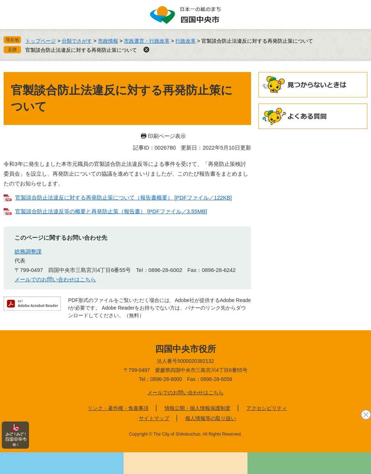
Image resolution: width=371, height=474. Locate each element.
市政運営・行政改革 (147, 41)
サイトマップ (154, 418)
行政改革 (185, 41)
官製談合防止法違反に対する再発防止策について (81, 50)
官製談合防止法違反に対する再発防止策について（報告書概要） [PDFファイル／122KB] (123, 197)
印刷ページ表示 (167, 136)
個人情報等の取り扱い (210, 418)
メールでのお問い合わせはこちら (55, 279)
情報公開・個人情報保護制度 (197, 408)
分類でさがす (77, 41)
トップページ (40, 41)
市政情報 (108, 41)
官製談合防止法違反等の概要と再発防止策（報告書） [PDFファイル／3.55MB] (111, 211)
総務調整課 (28, 251)
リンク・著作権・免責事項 (118, 408)
